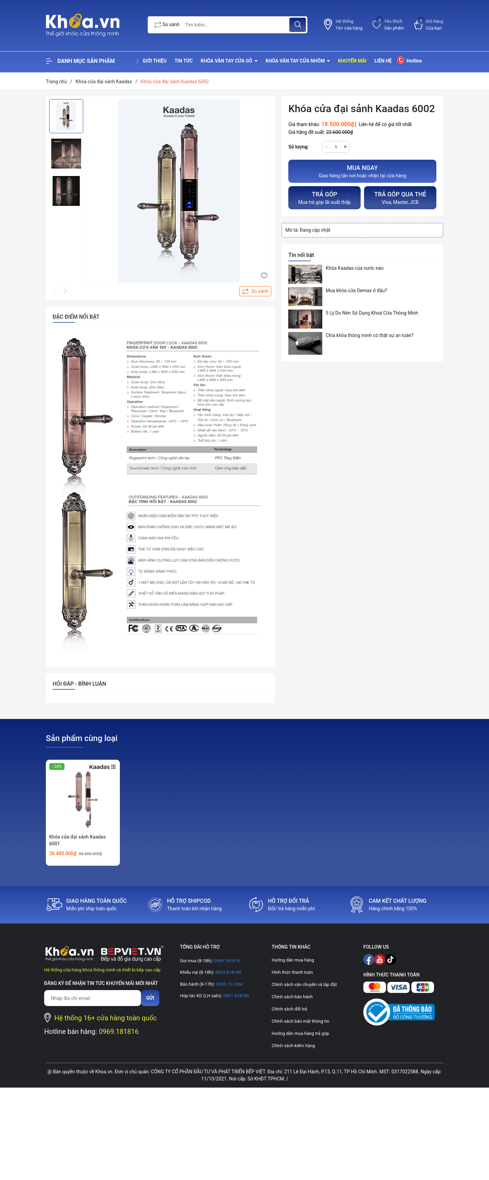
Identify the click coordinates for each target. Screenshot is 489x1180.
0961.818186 (235, 995)
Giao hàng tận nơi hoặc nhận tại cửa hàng (362, 170)
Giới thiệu (154, 61)
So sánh (167, 24)
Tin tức (184, 61)
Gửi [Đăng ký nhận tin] (150, 998)
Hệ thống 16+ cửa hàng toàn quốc (105, 1018)
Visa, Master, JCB (400, 197)
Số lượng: (298, 146)
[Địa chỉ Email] (92, 998)
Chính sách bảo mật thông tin (300, 1021)
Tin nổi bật (301, 255)
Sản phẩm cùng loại (81, 738)
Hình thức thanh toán (292, 972)
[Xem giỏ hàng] (428, 24)
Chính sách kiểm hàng (293, 1045)
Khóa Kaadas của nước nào (354, 268)
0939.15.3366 (229, 984)
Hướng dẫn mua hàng (293, 960)
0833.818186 (227, 972)
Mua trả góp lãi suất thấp (324, 197)
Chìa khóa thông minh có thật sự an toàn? (370, 335)
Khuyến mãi (352, 61)
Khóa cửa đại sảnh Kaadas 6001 (77, 840)
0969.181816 (119, 1031)
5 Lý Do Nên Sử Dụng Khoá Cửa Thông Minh (372, 313)
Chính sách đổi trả (289, 1008)
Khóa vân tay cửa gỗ (227, 61)
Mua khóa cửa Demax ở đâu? (356, 290)
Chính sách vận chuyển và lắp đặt (304, 984)
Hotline (409, 60)
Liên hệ (383, 61)
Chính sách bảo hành (292, 996)
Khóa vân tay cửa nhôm (296, 61)
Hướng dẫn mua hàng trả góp (300, 1033)
